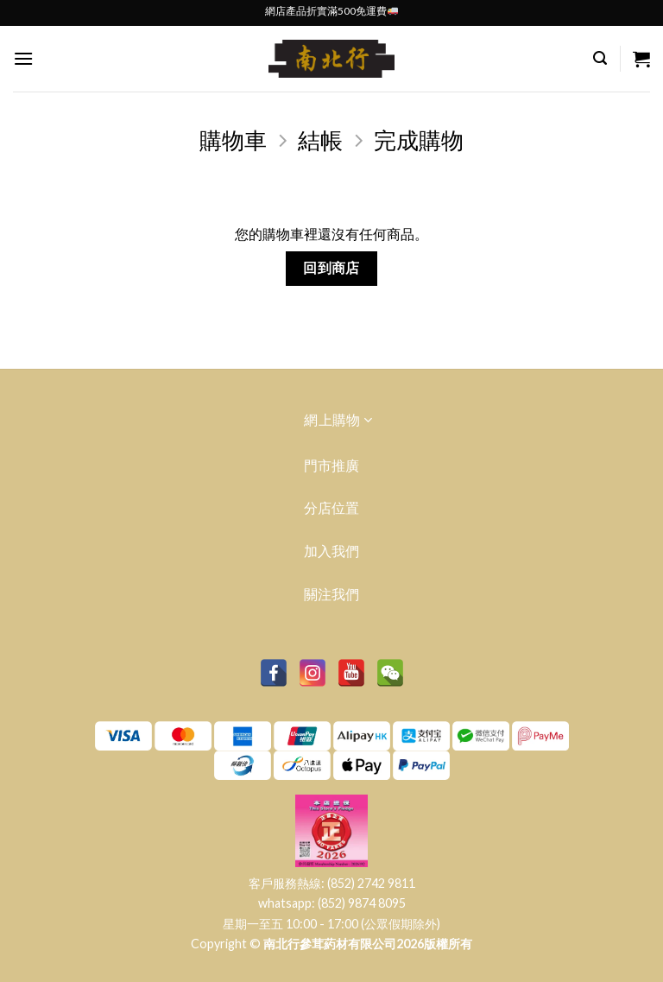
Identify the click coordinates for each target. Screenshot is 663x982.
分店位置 (331, 507)
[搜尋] (600, 58)
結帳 (320, 140)
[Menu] (23, 58)
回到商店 (331, 268)
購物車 (233, 140)
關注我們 (331, 594)
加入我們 (331, 550)
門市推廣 (331, 465)
